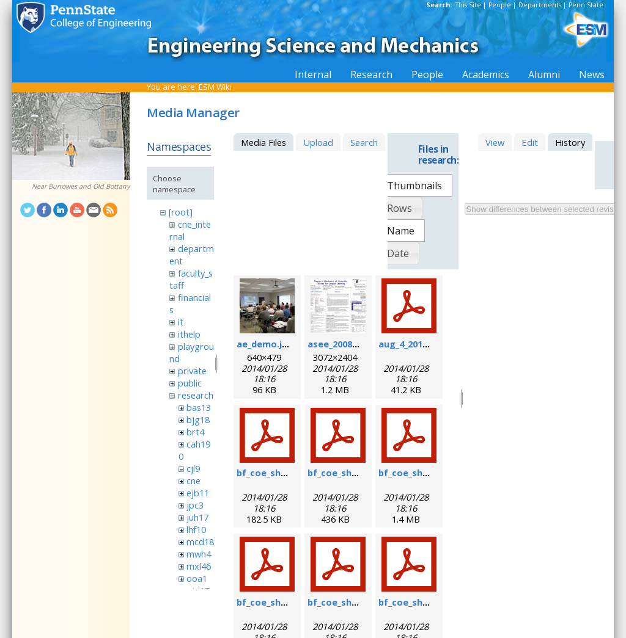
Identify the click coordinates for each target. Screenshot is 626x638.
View (494, 142)
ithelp (189, 334)
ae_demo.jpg (265, 344)
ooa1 (196, 578)
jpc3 (195, 505)
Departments (539, 5)
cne (193, 480)
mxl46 (198, 566)
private (192, 370)
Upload (318, 142)
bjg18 (198, 419)
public (190, 383)
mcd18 (200, 541)
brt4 (195, 432)
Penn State (586, 5)
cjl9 (193, 468)
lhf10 (196, 529)
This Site (468, 5)
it (180, 322)
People (499, 5)
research (195, 395)
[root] (181, 212)
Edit (529, 142)
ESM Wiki (215, 86)
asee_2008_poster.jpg (355, 344)
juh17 (197, 517)
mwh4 (198, 554)
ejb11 (197, 493)
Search (364, 142)
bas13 (198, 407)
